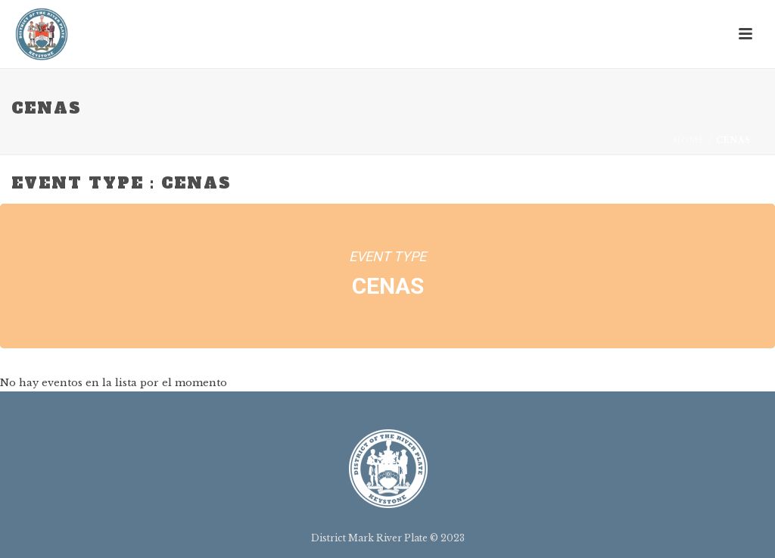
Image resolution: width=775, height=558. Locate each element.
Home (689, 140)
